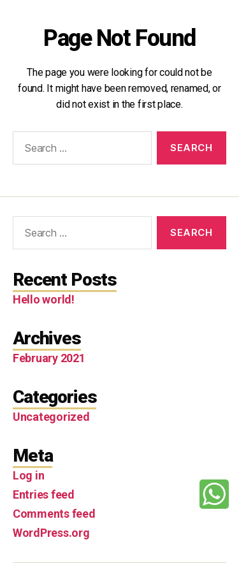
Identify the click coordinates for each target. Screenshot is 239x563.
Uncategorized (51, 416)
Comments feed (54, 513)
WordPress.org (51, 532)
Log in (28, 475)
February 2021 (49, 358)
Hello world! (44, 299)
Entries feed (44, 494)
